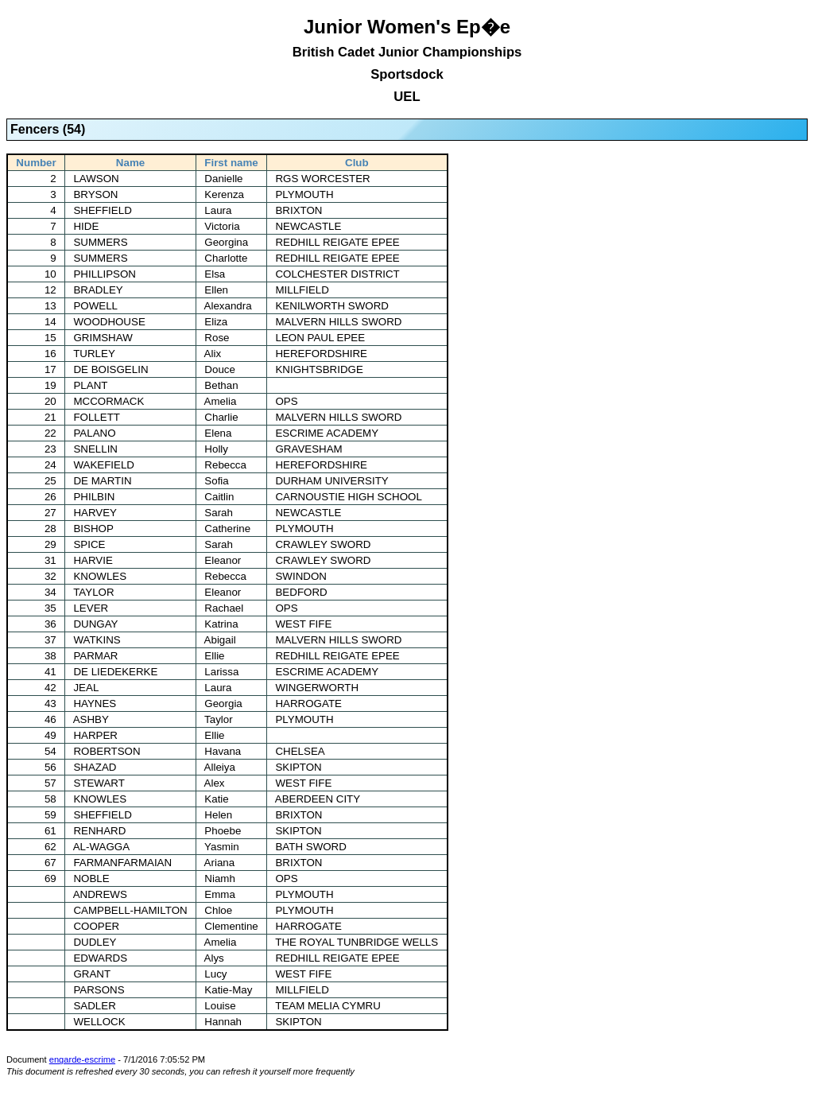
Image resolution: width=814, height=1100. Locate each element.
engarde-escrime (82, 1059)
